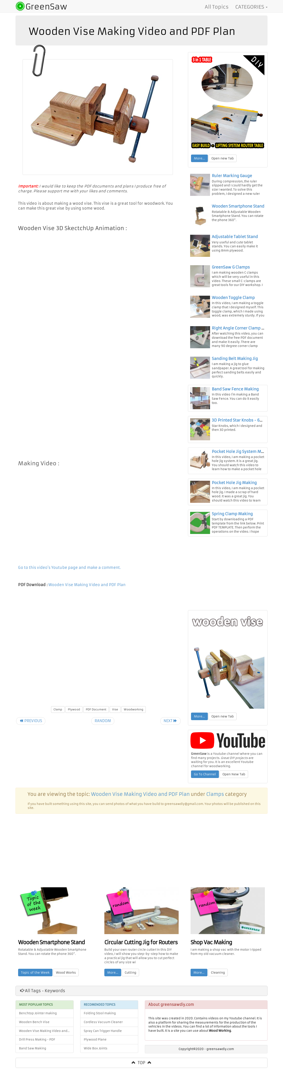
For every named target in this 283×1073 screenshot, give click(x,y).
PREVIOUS (31, 721)
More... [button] (199, 158)
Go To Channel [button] (205, 779)
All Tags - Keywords (42, 995)
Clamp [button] (57, 709)
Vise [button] (115, 709)
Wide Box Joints (95, 1053)
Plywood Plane (95, 1045)
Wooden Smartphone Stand (238, 207)
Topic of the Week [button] (35, 977)
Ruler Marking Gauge (232, 176)
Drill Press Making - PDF (37, 1045)
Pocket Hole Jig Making (234, 487)
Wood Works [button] (66, 977)
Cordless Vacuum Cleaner (103, 1027)
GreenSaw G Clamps (231, 269)
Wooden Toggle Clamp (233, 300)
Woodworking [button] (133, 709)
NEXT (170, 721)
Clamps (215, 799)
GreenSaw (46, 7)
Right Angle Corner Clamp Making (244, 331)
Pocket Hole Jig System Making (242, 456)
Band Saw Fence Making (235, 394)
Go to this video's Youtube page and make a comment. (70, 568)
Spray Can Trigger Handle (103, 1036)
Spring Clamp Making (232, 518)
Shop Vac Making (211, 947)
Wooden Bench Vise (34, 1027)
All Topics (217, 7)
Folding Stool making (100, 1018)
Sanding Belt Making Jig (235, 363)
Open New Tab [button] (233, 779)
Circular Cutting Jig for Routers (141, 947)
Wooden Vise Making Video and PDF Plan (87, 585)
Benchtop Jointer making (38, 1018)
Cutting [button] (131, 977)
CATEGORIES (251, 7)
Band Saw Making (32, 1053)
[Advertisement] (98, 395)
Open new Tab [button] (222, 158)
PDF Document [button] (96, 709)
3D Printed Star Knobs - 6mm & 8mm (247, 425)
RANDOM (103, 721)
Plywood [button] (74, 709)
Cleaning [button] (218, 977)
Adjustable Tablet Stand (235, 238)
